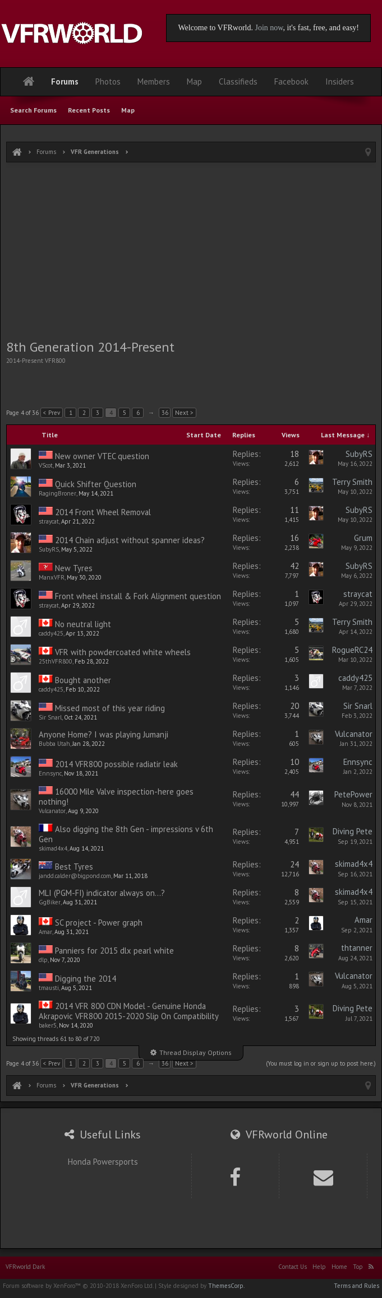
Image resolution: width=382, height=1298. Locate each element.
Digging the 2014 (85, 978)
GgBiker (50, 902)
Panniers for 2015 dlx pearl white (114, 950)
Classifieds (238, 81)
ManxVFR (52, 577)
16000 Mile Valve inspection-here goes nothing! (116, 796)
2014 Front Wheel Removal (103, 512)
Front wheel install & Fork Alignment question (138, 596)
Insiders (339, 81)
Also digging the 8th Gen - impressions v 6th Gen (126, 834)
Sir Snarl (50, 717)
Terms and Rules (356, 1286)
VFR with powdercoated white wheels (123, 652)
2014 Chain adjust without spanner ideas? (130, 540)
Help (319, 1267)
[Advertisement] (191, 252)
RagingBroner (57, 493)
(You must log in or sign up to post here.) (321, 1063)
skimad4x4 (53, 848)
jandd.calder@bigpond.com (75, 876)
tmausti (49, 988)
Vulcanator (353, 734)
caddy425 (51, 633)
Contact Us (292, 1267)
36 (165, 413)
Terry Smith (352, 482)
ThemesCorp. (226, 1286)
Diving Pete (352, 831)
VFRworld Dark (25, 1267)
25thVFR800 (55, 661)
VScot (46, 465)
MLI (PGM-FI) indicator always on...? (102, 893)
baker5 (48, 1025)
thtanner (356, 947)
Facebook (291, 81)
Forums (65, 81)
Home (339, 1267)
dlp (43, 960)
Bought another (83, 680)
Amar (45, 932)
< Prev (51, 413)
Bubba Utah (54, 744)
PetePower (353, 794)
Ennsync (50, 773)
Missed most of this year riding (110, 708)
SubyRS (359, 454)
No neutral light (83, 624)
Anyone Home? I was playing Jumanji (103, 734)
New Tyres (74, 568)
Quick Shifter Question (95, 484)
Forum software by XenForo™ (78, 1286)
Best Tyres (74, 866)
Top (358, 1267)
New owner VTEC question (102, 456)
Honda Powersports (103, 1161)
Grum (363, 538)
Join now (269, 28)
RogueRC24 (352, 650)
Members (153, 81)
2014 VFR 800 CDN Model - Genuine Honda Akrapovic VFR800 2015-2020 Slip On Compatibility (129, 1011)
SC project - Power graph (98, 922)
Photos (108, 81)
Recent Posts (89, 110)
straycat (49, 521)
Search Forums (33, 110)
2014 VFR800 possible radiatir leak (116, 764)
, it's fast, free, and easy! (321, 28)
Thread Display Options (195, 1052)
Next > (184, 413)
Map (128, 110)
